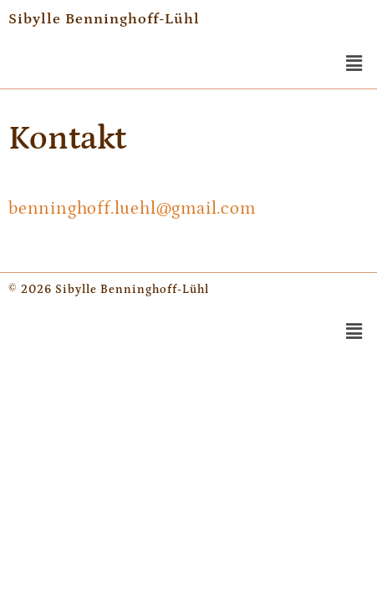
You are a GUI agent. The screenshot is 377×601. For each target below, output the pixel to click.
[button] (354, 64)
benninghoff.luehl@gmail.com (132, 209)
